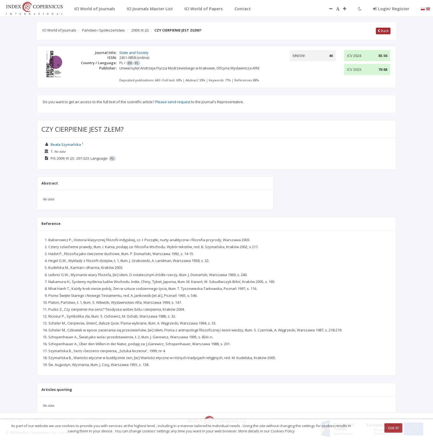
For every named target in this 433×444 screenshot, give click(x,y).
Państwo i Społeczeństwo (103, 30)
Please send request (172, 101)
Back (383, 30)
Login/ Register (391, 8)
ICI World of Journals (59, 30)
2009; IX (140, 30)
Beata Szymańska (66, 144)
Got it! (393, 427)
